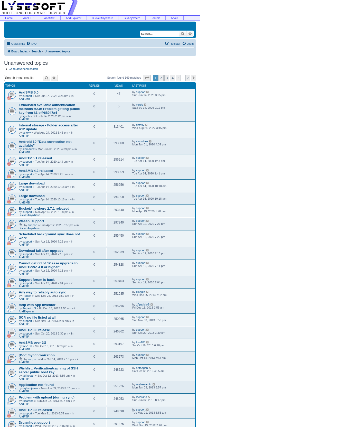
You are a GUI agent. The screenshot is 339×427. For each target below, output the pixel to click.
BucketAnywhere (102, 18)
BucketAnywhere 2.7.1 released (44, 208)
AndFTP (28, 18)
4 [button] (172, 78)
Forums (155, 18)
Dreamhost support (34, 422)
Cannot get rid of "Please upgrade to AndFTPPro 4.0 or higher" (48, 265)
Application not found (36, 385)
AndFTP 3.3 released (35, 410)
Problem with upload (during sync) (46, 397)
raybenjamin (30, 388)
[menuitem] (31, 44)
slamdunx (29, 149)
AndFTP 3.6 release (34, 330)
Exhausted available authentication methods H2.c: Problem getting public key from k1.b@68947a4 (49, 109)
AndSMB (49, 18)
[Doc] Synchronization (37, 355)
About (174, 18)
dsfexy (27, 132)
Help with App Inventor (37, 305)
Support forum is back (37, 280)
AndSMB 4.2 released (36, 171)
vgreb (26, 116)
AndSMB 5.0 (29, 92)
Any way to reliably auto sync (42, 292)
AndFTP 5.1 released (35, 158)
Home (9, 18)
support (27, 95)
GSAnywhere (132, 18)
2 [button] (161, 78)
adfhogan (28, 375)
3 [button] (167, 78)
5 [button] (178, 78)
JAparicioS (29, 308)
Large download (32, 183)
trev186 (27, 346)
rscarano (28, 400)
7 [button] (188, 78)
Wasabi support (31, 221)
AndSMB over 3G (32, 343)
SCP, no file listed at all (37, 317)
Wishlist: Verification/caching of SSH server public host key (48, 370)
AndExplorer (73, 18)
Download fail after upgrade (41, 251)
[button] (147, 78)
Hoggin (27, 295)
